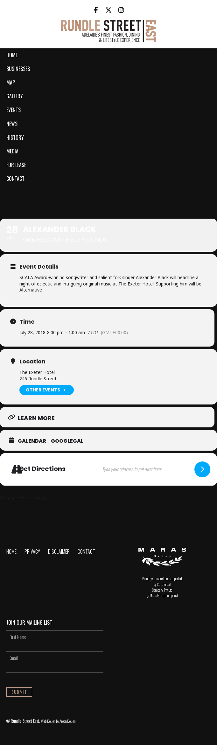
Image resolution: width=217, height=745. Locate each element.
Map (10, 82)
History (15, 137)
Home (12, 55)
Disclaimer (59, 551)
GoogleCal (67, 441)
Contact (15, 178)
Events (13, 110)
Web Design (48, 721)
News (12, 124)
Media (12, 151)
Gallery (14, 96)
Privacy (32, 551)
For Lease (16, 165)
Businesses (18, 69)
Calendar (32, 441)
